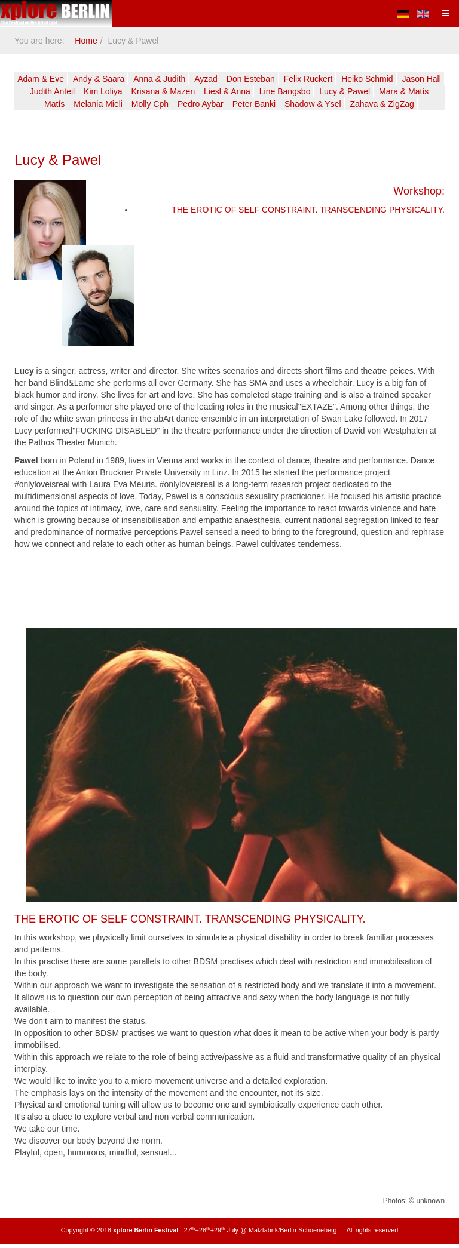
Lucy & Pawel (344, 91)
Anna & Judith (159, 79)
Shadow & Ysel (312, 104)
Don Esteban (251, 79)
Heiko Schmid (367, 79)
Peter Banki (254, 104)
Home (86, 40)
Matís (54, 104)
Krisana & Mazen (163, 91)
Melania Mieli (98, 104)
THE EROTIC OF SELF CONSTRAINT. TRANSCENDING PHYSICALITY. (308, 209)
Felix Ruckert (308, 79)
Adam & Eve (40, 79)
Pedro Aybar (201, 104)
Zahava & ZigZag (382, 104)
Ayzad (206, 79)
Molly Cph (150, 104)
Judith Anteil (52, 91)
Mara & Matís (404, 91)
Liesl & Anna (227, 91)
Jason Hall (421, 79)
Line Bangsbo (285, 91)
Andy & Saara (98, 79)
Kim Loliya (103, 91)
